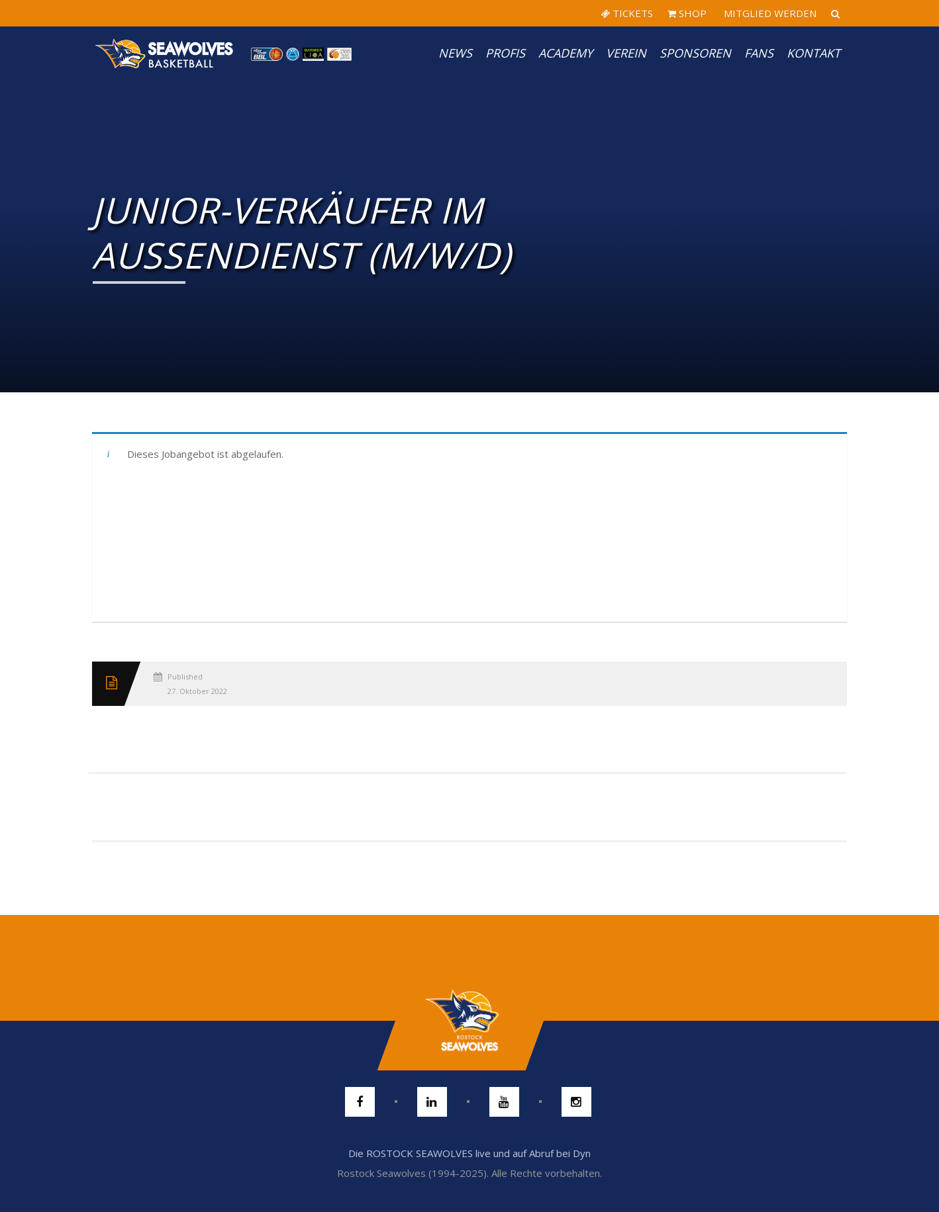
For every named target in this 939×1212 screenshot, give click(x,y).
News (455, 53)
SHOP (687, 13)
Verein (626, 53)
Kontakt (813, 53)
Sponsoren (695, 53)
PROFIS (505, 53)
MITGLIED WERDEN (768, 13)
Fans (758, 53)
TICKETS (627, 13)
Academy (565, 53)
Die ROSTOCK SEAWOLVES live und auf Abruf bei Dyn (469, 1153)
